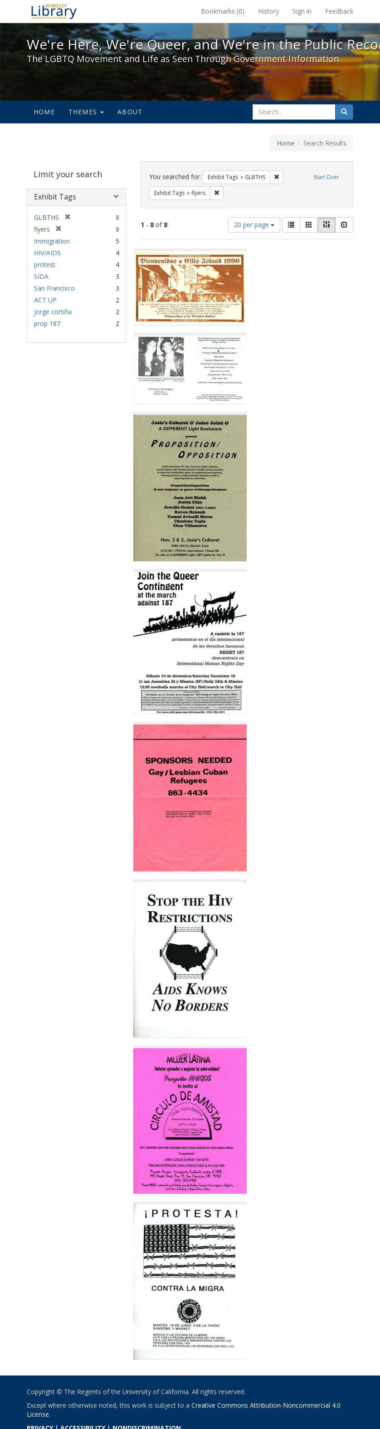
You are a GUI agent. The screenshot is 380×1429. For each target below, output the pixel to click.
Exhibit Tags (55, 197)
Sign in (302, 11)
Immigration (52, 241)
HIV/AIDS (47, 252)
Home (44, 111)
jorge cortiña (53, 311)
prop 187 (47, 323)
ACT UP (45, 300)
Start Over (326, 177)
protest (44, 264)
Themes (86, 111)
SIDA (41, 276)
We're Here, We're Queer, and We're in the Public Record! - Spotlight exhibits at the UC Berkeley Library (54, 11)
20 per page (254, 224)
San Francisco (54, 288)
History (268, 11)
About (129, 111)
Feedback (339, 11)
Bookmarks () (222, 11)
